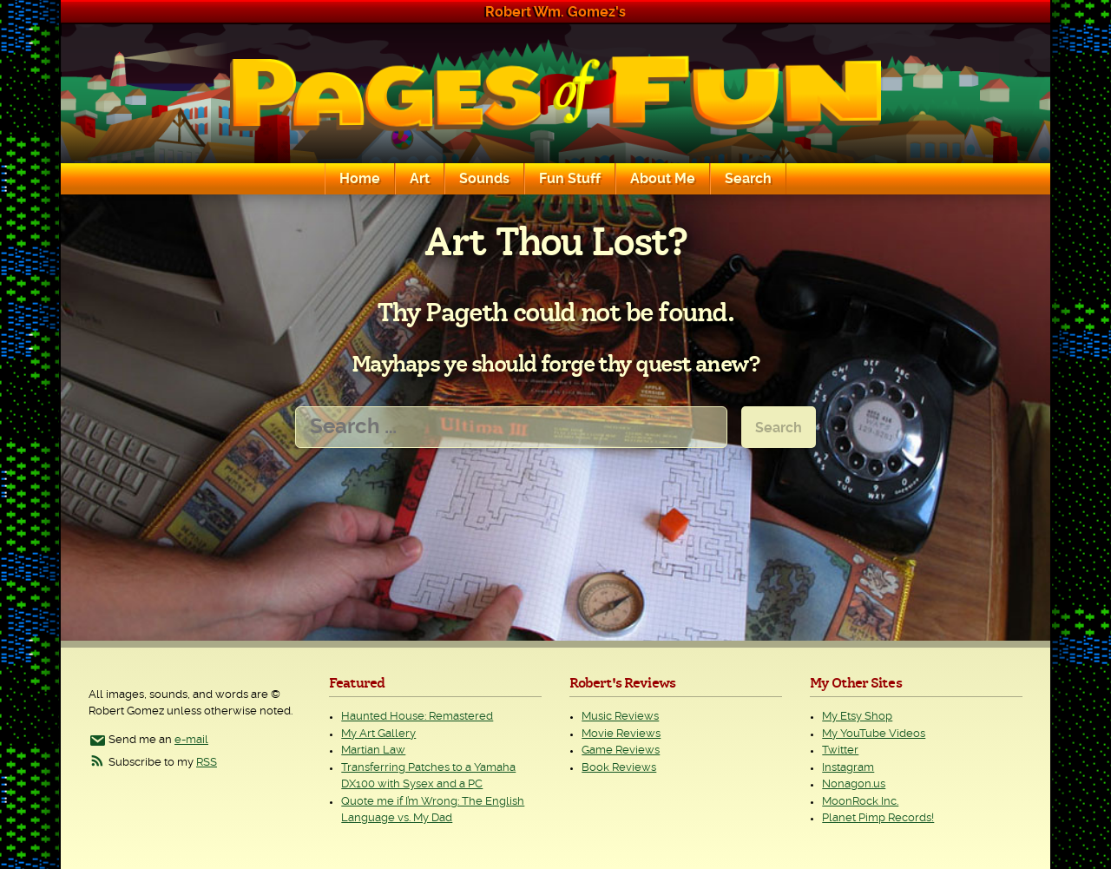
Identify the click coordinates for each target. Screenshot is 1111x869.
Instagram (848, 768)
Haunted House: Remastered (417, 716)
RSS (206, 762)
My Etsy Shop (857, 716)
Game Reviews (621, 750)
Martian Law (373, 750)
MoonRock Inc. (860, 801)
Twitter (840, 750)
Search (748, 179)
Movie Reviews (621, 734)
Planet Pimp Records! (878, 818)
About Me (662, 179)
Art (420, 179)
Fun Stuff (570, 179)
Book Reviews (619, 768)
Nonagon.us (853, 784)
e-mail (191, 740)
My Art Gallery (378, 734)
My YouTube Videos (873, 734)
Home (359, 179)
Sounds (484, 179)
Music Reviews (620, 716)
